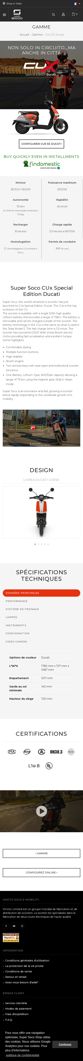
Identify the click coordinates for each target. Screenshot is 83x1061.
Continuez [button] (65, 1044)
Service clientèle (16, 1003)
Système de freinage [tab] (22, 609)
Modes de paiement (18, 1008)
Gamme (37, 34)
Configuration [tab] (17, 633)
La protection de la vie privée (24, 966)
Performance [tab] (16, 601)
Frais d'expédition (17, 1014)
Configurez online (41, 872)
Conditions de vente (18, 971)
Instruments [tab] (16, 625)
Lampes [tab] (11, 617)
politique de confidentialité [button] (22, 1055)
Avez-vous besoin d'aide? (21, 982)
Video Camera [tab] (16, 641)
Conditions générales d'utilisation (27, 960)
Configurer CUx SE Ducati (41, 143)
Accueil (24, 34)
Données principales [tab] (22, 592)
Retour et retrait (16, 977)
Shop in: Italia (12, 3)
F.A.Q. (9, 1019)
